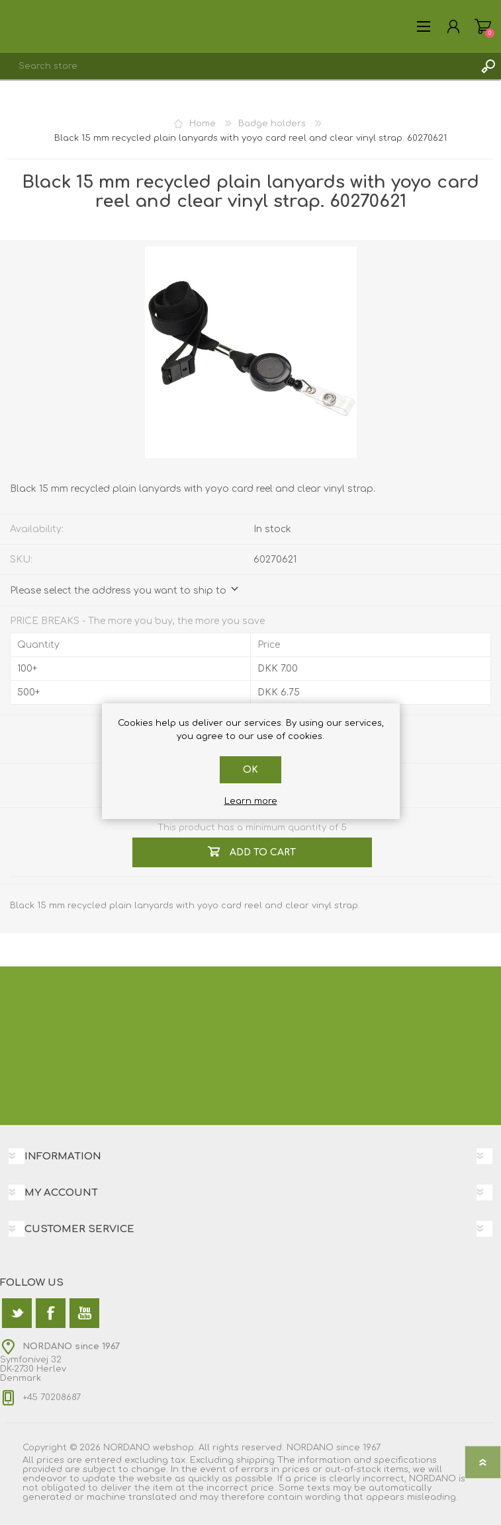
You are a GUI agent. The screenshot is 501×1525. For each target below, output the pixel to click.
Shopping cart (483, 26)
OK (250, 770)
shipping (255, 1460)
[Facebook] (51, 1313)
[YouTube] (84, 1313)
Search (488, 66)
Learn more (250, 801)
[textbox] (237, 66)
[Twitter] (17, 1313)
